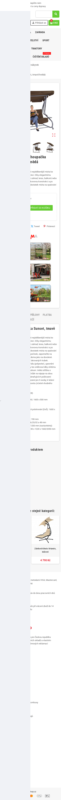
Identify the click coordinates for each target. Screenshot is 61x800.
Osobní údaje (10, 732)
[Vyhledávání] (47, 14)
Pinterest (49, 226)
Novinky (7, 771)
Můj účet (8, 727)
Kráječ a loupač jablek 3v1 (15, 489)
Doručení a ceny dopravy (33, 6)
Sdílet (23, 226)
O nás (21, 3)
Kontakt (7, 684)
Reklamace (9, 707)
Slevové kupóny (11, 750)
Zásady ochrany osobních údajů (18, 716)
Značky (7, 780)
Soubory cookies (11, 711)
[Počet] (14, 208)
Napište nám (34, 3)
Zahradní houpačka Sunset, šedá (15, 550)
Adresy (7, 737)
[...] (24, 647)
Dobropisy (8, 746)
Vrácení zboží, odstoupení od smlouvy (21, 702)
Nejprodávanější (11, 776)
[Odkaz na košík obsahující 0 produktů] (53, 23)
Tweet (35, 226)
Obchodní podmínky (13, 698)
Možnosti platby (10, 6)
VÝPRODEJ (8, 3)
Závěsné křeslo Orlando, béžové (45, 550)
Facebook (5, 662)
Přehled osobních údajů (14, 755)
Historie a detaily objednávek (17, 741)
